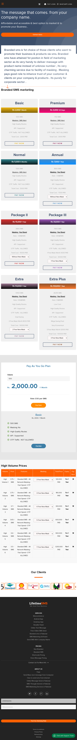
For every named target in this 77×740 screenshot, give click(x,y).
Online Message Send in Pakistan (38, 681)
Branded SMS (38, 652)
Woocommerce (38, 616)
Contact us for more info (38, 663)
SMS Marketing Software (38, 637)
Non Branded (38, 649)
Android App (38, 619)
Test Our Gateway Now (38, 721)
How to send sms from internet (38, 678)
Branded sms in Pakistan (38, 634)
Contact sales (37, 35)
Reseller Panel (39, 625)
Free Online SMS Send (38, 631)
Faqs (38, 672)
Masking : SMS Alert (19, 120)
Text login (49, 4)
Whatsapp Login (64, 4)
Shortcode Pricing (38, 655)
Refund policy (38, 734)
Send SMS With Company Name (38, 640)
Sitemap (38, 737)
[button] (39, 4)
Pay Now (19, 143)
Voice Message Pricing (38, 658)
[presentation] (17, 715)
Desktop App (38, 622)
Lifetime (38, 604)
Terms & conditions (38, 729)
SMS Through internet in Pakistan (38, 684)
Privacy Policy (38, 732)
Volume (10, 375)
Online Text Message (38, 628)
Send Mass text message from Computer (38, 675)
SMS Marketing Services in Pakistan (38, 687)
